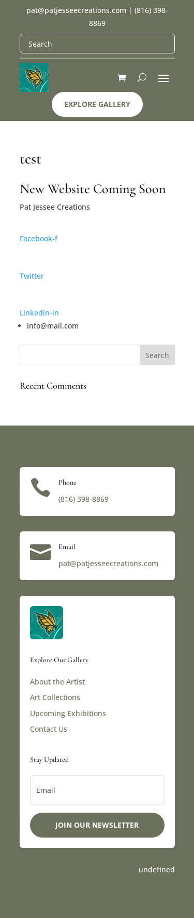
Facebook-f (38, 238)
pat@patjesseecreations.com (76, 10)
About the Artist (57, 682)
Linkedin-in (39, 313)
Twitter (32, 276)
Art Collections (55, 697)
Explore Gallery (97, 104)
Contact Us (48, 729)
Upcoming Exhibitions (68, 713)
